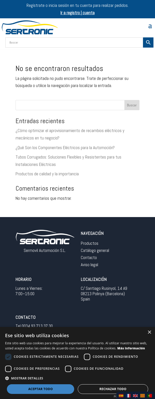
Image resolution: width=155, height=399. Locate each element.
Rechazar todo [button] (112, 389)
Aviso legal (89, 264)
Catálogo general (95, 250)
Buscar (132, 105)
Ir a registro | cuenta (77, 13)
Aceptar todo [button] (40, 389)
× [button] (149, 332)
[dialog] (77, 363)
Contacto (89, 257)
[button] (77, 378)
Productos (89, 243)
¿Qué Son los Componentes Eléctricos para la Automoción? (65, 147)
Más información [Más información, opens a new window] (131, 348)
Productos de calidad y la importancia (47, 174)
